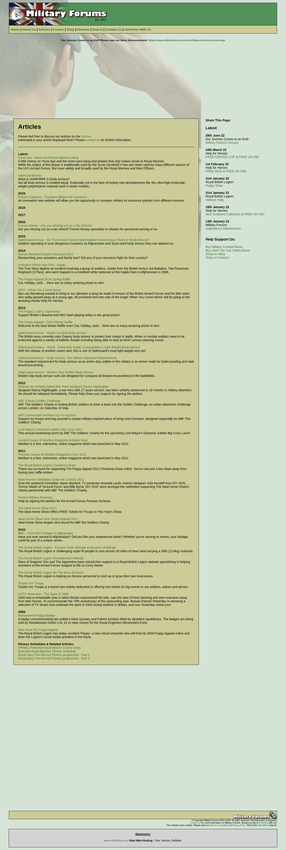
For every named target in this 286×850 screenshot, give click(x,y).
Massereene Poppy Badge (36, 615)
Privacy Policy (239, 825)
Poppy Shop (214, 185)
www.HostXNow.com (116, 840)
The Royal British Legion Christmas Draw (46, 465)
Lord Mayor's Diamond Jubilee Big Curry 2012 (50, 429)
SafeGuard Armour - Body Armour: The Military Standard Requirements (67, 358)
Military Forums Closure (222, 142)
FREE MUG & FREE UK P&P (226, 171)
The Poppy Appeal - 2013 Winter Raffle (45, 322)
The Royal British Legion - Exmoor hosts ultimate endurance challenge (67, 547)
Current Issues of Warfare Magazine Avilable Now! (53, 440)
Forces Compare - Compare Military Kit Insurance (52, 197)
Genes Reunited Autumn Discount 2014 (45, 254)
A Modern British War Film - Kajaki (42, 265)
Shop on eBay (215, 254)
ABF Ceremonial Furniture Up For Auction (47, 415)
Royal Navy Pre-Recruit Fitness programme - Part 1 (54, 655)
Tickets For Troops (31, 583)
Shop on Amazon (217, 257)
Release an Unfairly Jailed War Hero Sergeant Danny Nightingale (63, 386)
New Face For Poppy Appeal (38, 630)
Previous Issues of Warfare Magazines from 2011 (52, 454)
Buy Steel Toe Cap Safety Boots (228, 250)
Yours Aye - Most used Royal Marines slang (48, 157)
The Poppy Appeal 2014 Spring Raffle (44, 279)
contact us (93, 140)
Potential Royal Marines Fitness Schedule (47, 651)
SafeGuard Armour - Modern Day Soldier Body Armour (56, 372)
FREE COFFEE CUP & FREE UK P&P (232, 157)
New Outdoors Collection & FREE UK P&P (235, 214)
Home (15, 29)
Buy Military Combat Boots (224, 247)
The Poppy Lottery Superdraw (39, 311)
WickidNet (263, 825)
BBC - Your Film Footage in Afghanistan (45, 533)
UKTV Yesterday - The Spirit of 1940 (43, 594)
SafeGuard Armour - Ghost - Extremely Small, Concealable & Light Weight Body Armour (79, 347)
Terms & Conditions (219, 825)
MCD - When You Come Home (39, 290)
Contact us (195, 823)
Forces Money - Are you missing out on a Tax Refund (55, 225)
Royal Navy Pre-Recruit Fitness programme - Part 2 (54, 658)
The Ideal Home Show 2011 (37, 508)
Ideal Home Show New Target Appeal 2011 (48, 519)
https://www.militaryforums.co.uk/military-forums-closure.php (186, 40)
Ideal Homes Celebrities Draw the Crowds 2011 (51, 479)
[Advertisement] (143, 78)
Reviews (83, 29)
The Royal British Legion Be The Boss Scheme (50, 572)
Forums (58, 29)
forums (86, 136)
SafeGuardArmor (30, 175)
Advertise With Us (137, 29)
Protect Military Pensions (35, 497)
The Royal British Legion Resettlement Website (51, 558)
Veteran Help (215, 200)
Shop (70, 29)
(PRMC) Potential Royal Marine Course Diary (49, 647)
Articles (44, 29)
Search (97, 29)
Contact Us (113, 29)
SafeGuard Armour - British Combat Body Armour (52, 333)
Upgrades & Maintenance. (224, 228)
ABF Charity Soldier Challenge (39, 401)
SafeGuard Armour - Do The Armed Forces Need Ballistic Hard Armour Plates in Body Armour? (83, 240)
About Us (29, 29)
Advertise (263, 823)
